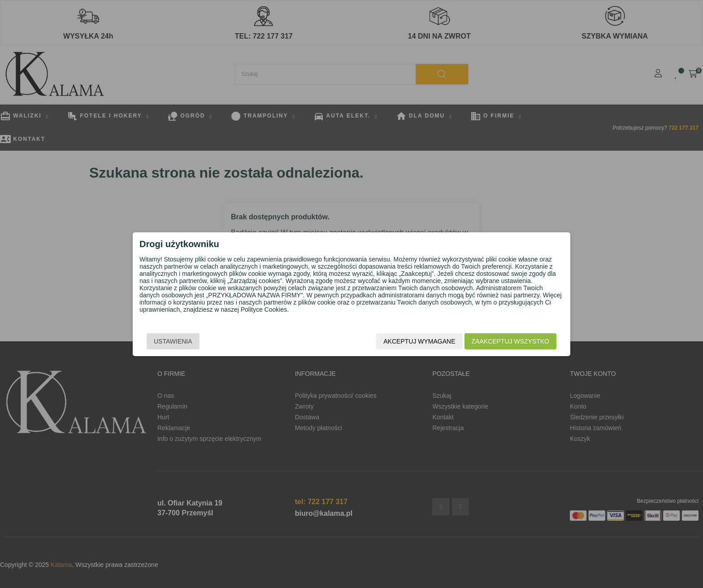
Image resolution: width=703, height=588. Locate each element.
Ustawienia (173, 341)
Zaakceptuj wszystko (510, 341)
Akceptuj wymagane (419, 341)
